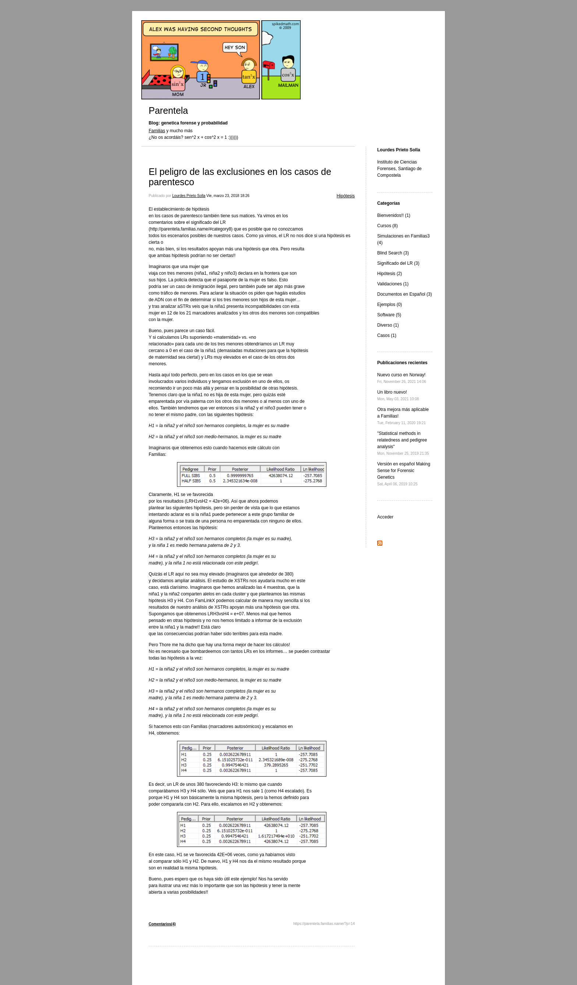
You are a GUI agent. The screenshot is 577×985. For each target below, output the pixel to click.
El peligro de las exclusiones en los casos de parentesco (240, 176)
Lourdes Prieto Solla (188, 196)
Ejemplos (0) (389, 304)
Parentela (168, 110)
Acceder (385, 517)
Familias (157, 130)
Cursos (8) (387, 225)
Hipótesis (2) (389, 273)
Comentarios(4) (162, 924)
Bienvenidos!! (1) (393, 215)
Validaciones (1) (392, 283)
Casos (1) (386, 335)
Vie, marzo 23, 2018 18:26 (227, 196)
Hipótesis (346, 195)
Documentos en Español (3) (404, 294)
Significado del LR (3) (398, 263)
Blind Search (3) (393, 253)
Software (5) (389, 314)
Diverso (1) (388, 325)
